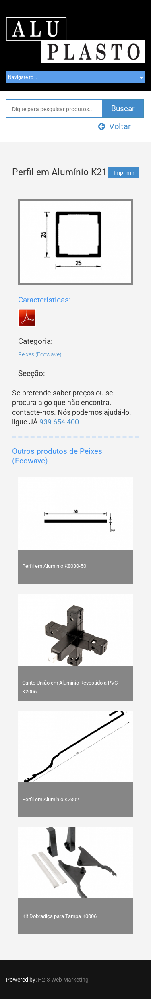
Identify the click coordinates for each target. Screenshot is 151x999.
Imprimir (124, 173)
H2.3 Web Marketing (63, 979)
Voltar (114, 126)
